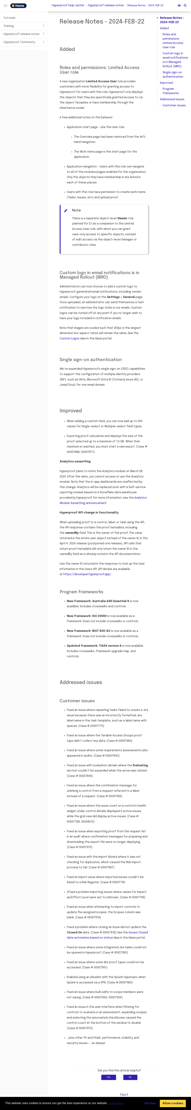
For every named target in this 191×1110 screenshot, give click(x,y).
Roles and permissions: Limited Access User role (173, 41)
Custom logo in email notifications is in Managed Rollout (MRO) (175, 60)
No (130, 1077)
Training (24, 26)
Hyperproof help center (68, 5)
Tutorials (9, 18)
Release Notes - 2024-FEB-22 (172, 20)
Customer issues (174, 105)
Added (164, 28)
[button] (185, 5)
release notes (106, 5)
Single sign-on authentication (173, 74)
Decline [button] (150, 1103)
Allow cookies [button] (172, 1103)
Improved (166, 82)
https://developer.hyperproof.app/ (87, 574)
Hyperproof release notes (24, 34)
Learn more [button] (116, 1103)
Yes (109, 1077)
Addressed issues (172, 99)
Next (124, 1095)
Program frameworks (171, 91)
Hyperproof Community (24, 42)
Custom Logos (69, 338)
